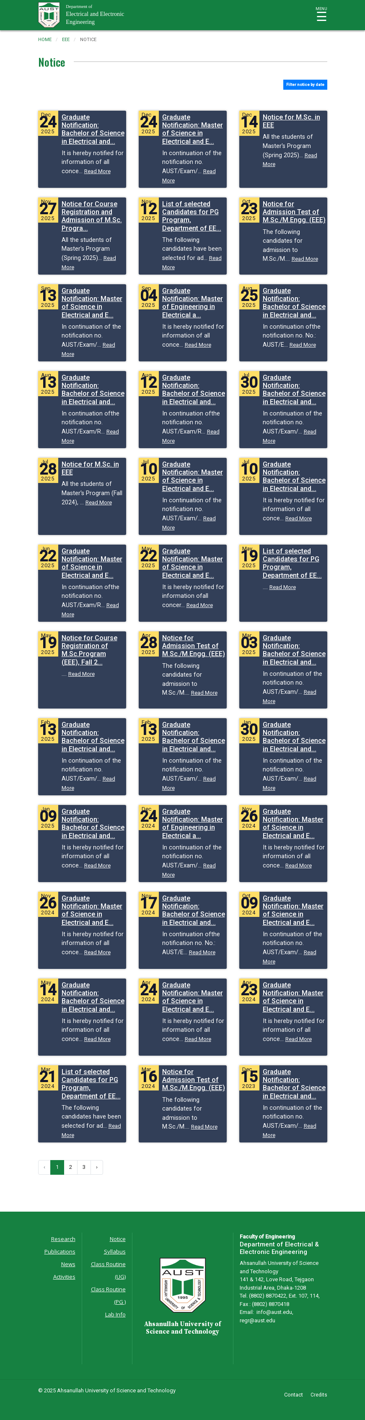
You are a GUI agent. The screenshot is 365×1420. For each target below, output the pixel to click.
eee (66, 39)
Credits (319, 1395)
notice (88, 39)
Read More (97, 171)
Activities (64, 1276)
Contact (293, 1394)
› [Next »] (97, 1167)
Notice (118, 1239)
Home (45, 39)
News (68, 1264)
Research (63, 1239)
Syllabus (115, 1251)
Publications (59, 1251)
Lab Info (115, 1314)
